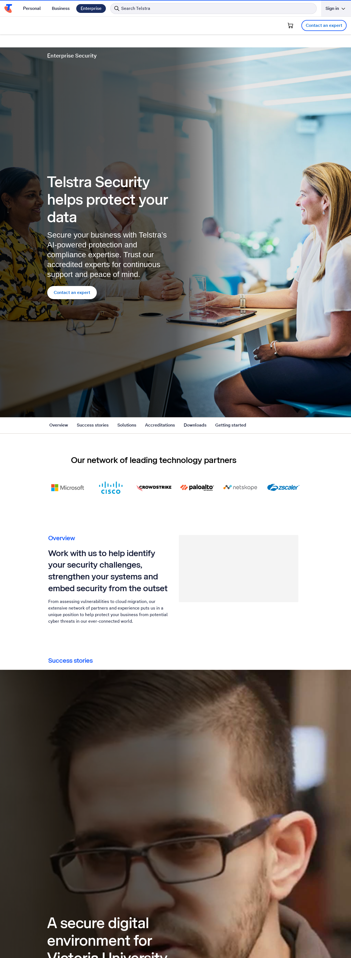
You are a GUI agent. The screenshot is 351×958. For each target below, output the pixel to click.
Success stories (93, 55)
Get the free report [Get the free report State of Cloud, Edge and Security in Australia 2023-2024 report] (74, 751)
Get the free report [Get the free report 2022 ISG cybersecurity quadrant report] (204, 751)
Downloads (195, 55)
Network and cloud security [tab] (80, 376)
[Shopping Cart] (290, 25)
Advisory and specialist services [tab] (209, 376)
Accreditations (160, 55)
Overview (58, 55)
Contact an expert (324, 25)
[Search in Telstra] (213, 8)
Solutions (126, 55)
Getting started (230, 55)
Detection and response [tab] (142, 376)
